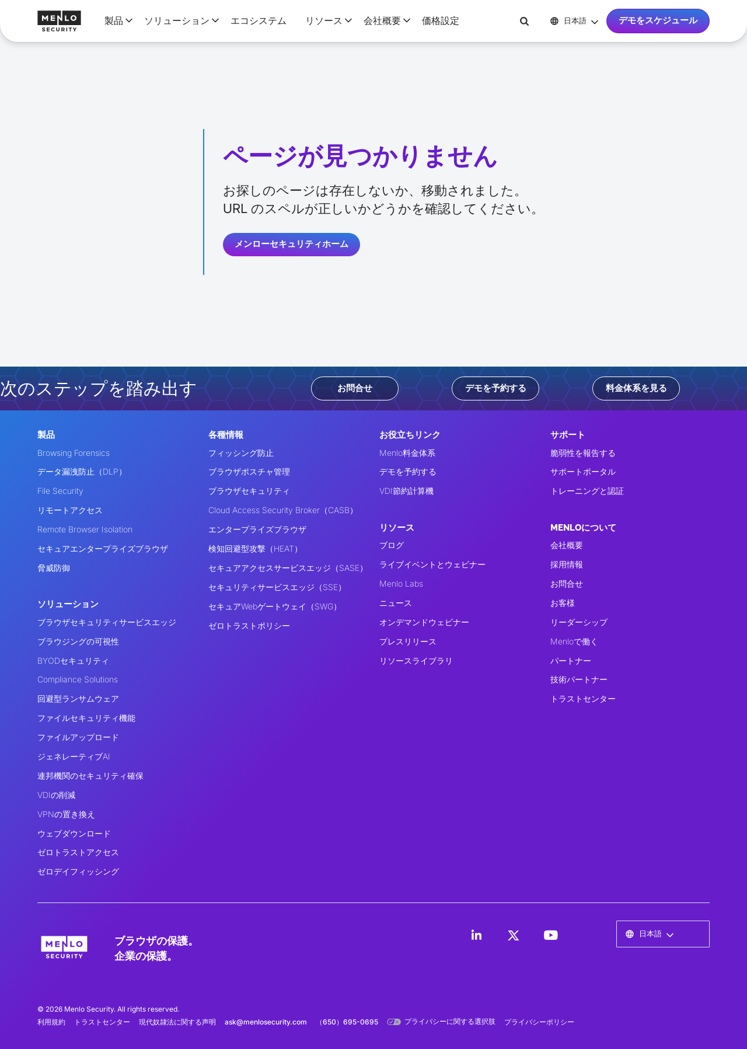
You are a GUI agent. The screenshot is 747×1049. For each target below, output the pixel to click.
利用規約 (51, 1021)
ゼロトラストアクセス (78, 852)
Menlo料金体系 (407, 453)
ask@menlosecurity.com (266, 1021)
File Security (60, 491)
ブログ (391, 545)
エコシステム (259, 20)
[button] (115, 20)
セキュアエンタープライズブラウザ (102, 548)
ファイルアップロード (78, 737)
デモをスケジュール (658, 20)
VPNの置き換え (66, 814)
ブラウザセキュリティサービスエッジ (106, 622)
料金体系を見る (636, 388)
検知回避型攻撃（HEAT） (255, 548)
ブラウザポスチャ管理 (249, 471)
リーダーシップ (579, 622)
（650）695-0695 (347, 1021)
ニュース (395, 603)
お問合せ (354, 388)
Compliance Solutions (77, 679)
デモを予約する (495, 388)
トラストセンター (583, 698)
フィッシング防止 (241, 453)
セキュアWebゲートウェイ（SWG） (274, 606)
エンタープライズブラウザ (257, 529)
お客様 (562, 603)
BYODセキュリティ (73, 660)
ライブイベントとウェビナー (432, 564)
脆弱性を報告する (583, 453)
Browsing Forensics (73, 453)
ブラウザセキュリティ (249, 491)
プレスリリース (408, 641)
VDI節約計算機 (406, 491)
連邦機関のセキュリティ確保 (90, 775)
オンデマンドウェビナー (424, 622)
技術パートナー (579, 679)
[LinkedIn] (476, 935)
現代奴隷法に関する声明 (177, 1021)
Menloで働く (574, 641)
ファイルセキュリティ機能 (86, 718)
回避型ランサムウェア (78, 698)
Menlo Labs (401, 583)
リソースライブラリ (416, 660)
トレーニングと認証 (587, 491)
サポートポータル (583, 471)
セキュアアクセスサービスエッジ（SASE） (288, 568)
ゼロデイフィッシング (78, 871)
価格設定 (440, 20)
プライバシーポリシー (539, 1021)
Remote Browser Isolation (84, 529)
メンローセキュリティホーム (291, 244)
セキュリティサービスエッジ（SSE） (277, 587)
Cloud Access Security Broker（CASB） (283, 510)
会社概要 (566, 545)
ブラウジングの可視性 (78, 641)
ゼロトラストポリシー (249, 625)
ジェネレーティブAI (73, 756)
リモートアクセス (70, 510)
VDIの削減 (56, 795)
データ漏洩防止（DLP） (82, 471)
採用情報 (566, 564)
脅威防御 (53, 568)
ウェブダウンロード (74, 833)
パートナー (570, 660)
